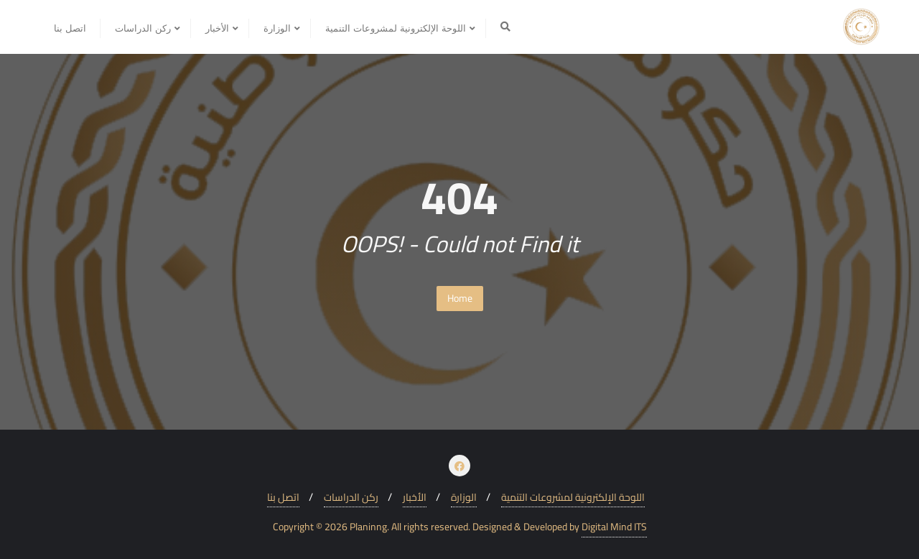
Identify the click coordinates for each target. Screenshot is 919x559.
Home (459, 298)
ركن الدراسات (351, 498)
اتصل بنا (283, 498)
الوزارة (464, 498)
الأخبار (414, 498)
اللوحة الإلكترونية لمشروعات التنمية (573, 498)
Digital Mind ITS (614, 527)
